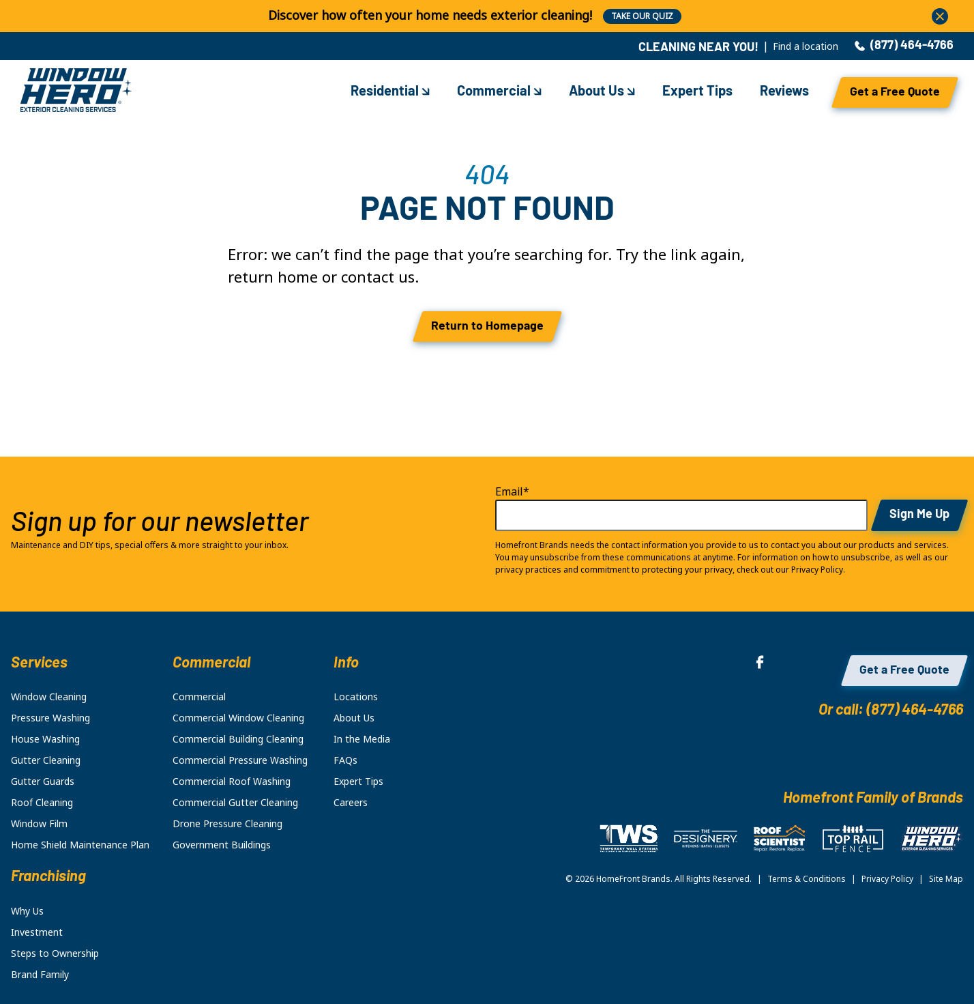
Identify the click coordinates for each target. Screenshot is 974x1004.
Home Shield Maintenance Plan (80, 845)
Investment (37, 932)
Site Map (946, 879)
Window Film (39, 824)
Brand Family (40, 974)
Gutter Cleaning (45, 760)
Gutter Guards (42, 781)
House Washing (45, 739)
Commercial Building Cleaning (238, 739)
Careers (351, 802)
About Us (602, 92)
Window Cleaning (49, 697)
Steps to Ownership (55, 953)
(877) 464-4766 (904, 46)
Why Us (27, 911)
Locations (356, 697)
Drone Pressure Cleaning (227, 824)
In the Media (362, 739)
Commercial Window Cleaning (238, 718)
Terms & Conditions (806, 879)
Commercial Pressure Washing (240, 760)
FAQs (345, 760)
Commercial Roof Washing (232, 781)
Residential (390, 92)
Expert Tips (697, 92)
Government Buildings (222, 845)
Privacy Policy (887, 879)
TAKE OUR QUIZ (642, 16)
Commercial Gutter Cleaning (235, 802)
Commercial (499, 92)
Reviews (784, 92)
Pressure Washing (50, 718)
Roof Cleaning (42, 802)
